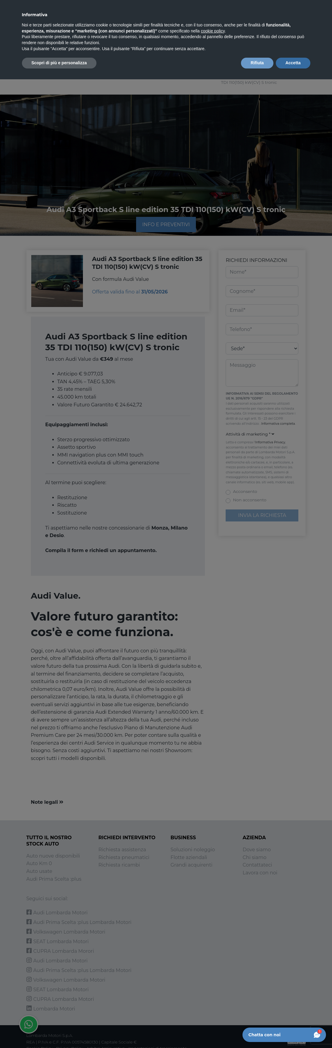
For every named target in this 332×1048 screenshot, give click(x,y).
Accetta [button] (293, 62)
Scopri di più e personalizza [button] (59, 62)
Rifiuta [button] (257, 62)
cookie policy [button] (212, 31)
